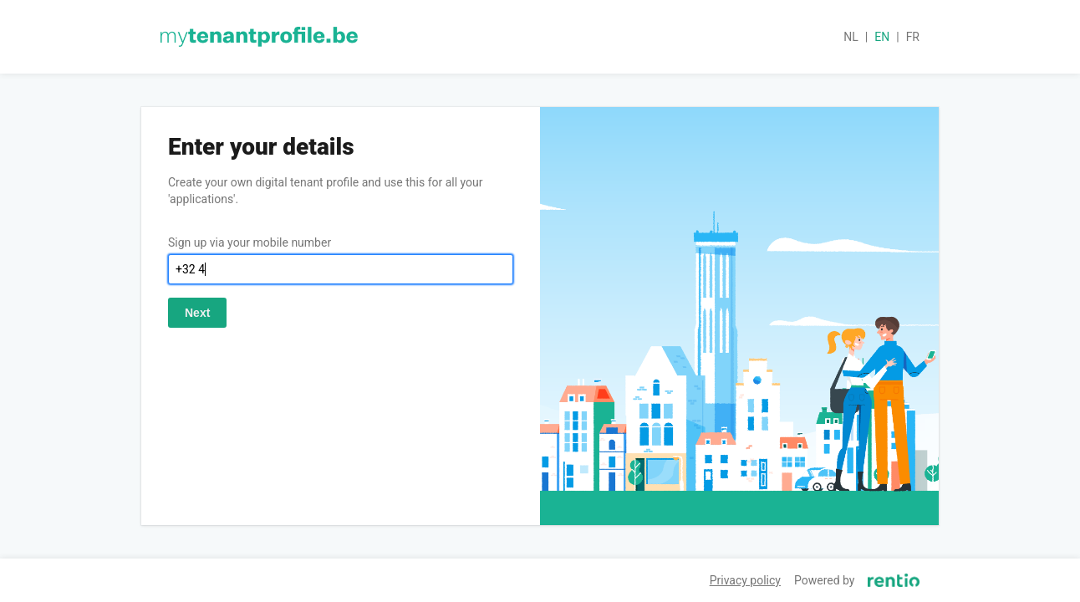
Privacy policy (745, 580)
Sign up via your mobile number (249, 242)
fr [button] (913, 36)
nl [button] (850, 36)
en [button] (881, 36)
